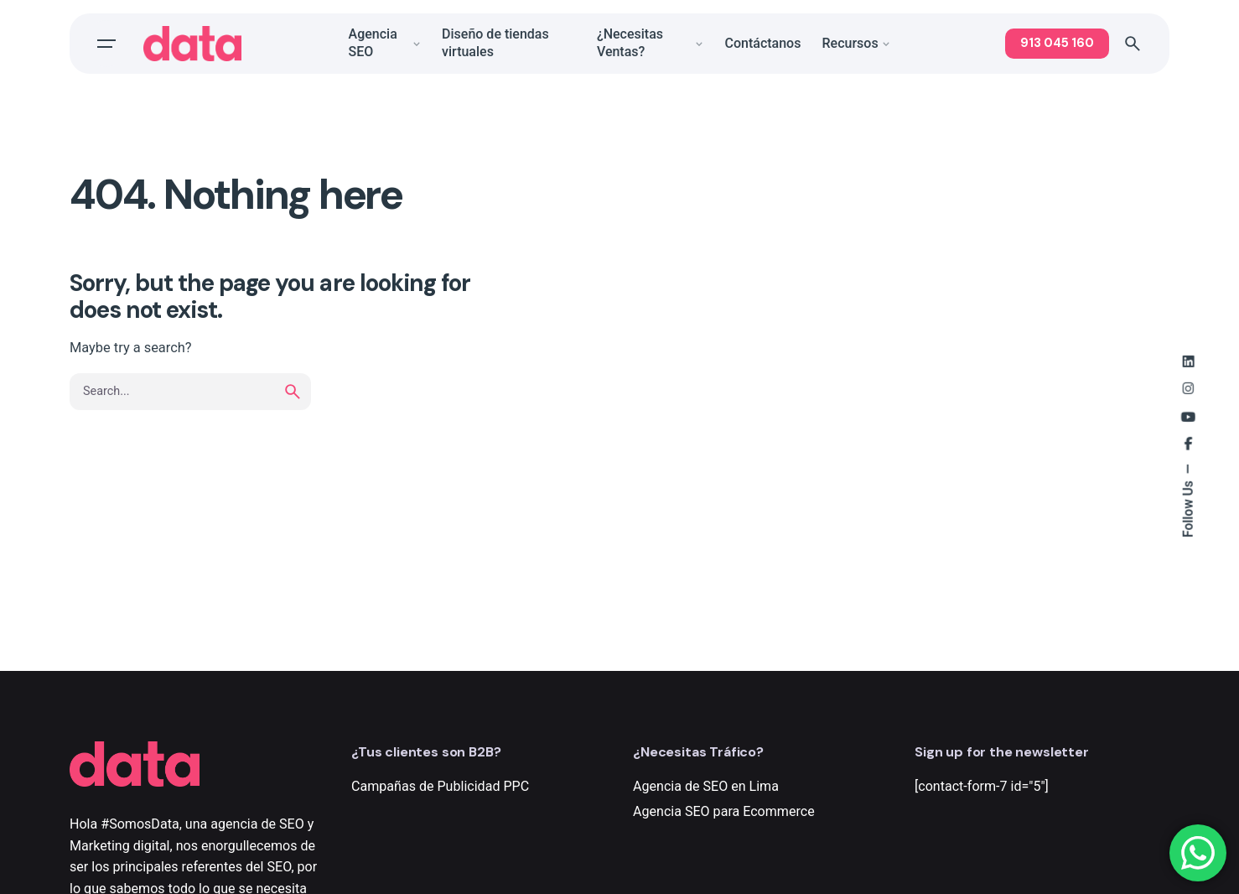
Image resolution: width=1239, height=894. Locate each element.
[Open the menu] (106, 43)
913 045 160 (1057, 42)
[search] (292, 408)
